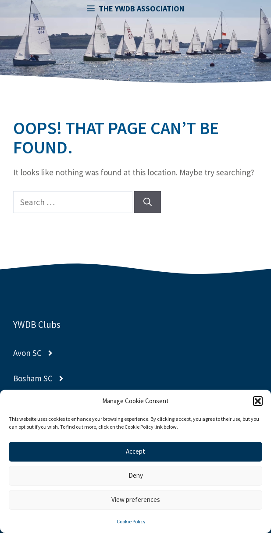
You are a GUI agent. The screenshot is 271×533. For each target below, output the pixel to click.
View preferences (135, 499)
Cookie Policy (131, 521)
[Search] (147, 202)
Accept (135, 451)
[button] (257, 401)
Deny (135, 475)
